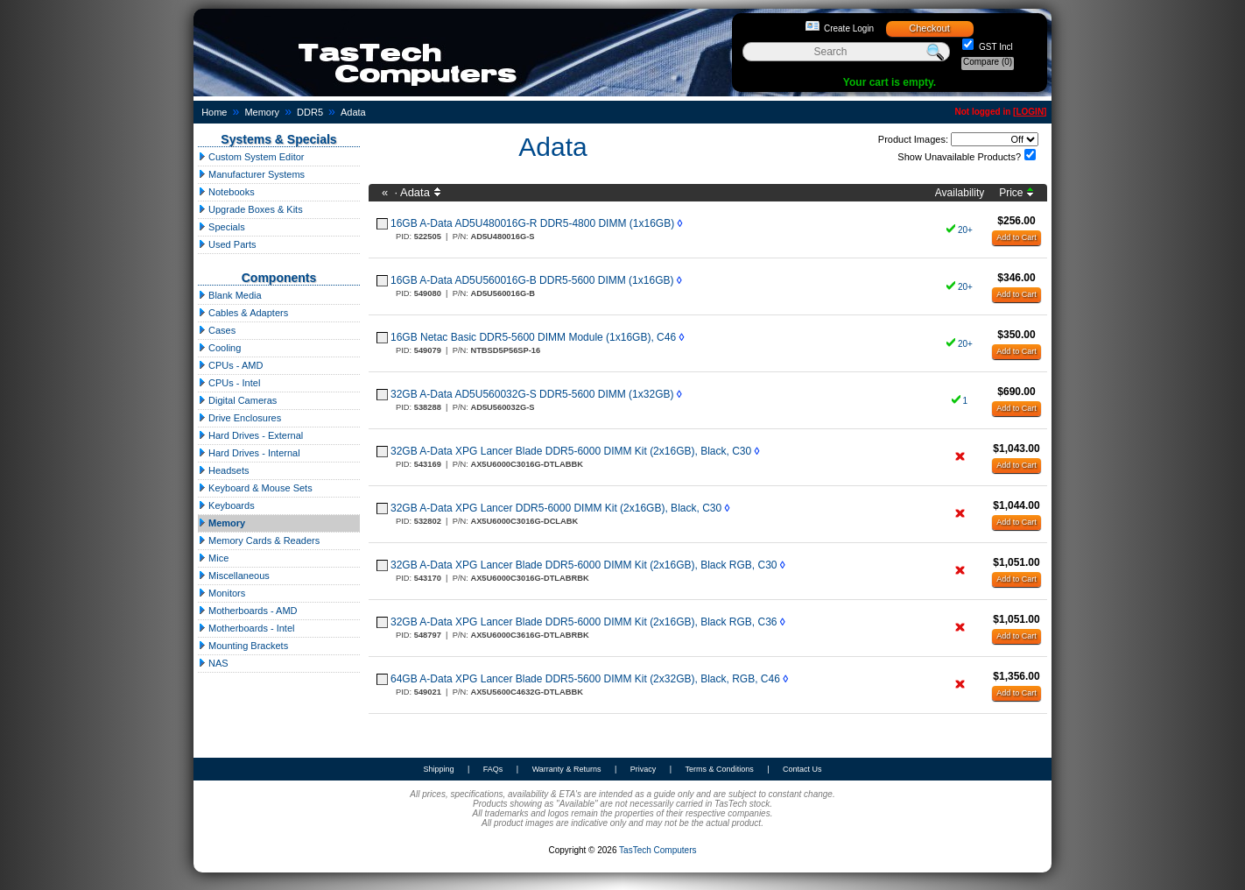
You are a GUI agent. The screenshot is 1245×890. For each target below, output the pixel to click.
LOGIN (1030, 112)
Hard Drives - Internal (249, 453)
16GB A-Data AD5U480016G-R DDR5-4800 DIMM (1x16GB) (532, 223)
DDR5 (310, 112)
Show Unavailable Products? (959, 157)
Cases (217, 330)
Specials (221, 227)
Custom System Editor (251, 157)
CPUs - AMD (230, 365)
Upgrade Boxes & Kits (250, 209)
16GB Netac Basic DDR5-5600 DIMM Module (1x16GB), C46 (533, 337)
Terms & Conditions (720, 769)
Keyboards (226, 505)
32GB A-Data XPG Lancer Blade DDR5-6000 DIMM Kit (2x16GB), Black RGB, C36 (583, 622)
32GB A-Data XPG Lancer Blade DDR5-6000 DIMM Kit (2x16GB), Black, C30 (570, 451)
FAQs (493, 769)
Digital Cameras (237, 400)
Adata (353, 112)
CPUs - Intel (229, 383)
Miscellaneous (234, 575)
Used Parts (227, 244)
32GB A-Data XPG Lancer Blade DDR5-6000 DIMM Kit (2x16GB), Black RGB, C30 (583, 565)
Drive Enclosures (239, 418)
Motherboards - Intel (246, 628)
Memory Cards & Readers (259, 540)
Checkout (929, 28)
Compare (987, 62)
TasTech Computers (657, 850)
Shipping (438, 769)
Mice (213, 558)
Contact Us (802, 769)
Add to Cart (1016, 237)
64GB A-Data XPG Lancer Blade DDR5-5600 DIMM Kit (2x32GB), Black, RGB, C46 (585, 679)
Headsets (224, 470)
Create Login (849, 28)
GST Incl (994, 47)
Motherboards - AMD (248, 610)
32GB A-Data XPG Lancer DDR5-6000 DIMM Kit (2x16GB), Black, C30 (555, 508)
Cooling (219, 348)
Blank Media (230, 295)
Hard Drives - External (250, 435)
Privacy (643, 769)
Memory (261, 112)
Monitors (221, 593)
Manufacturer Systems (251, 174)
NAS (213, 663)
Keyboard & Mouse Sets (255, 488)
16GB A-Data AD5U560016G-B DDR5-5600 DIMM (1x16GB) (531, 280)
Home (214, 112)
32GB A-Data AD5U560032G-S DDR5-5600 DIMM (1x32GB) (531, 394)
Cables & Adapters (243, 312)
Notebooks (226, 192)
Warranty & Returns (566, 769)
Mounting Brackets (243, 645)
